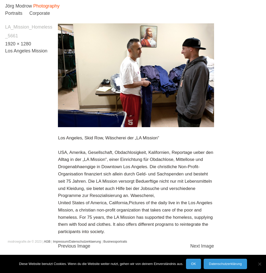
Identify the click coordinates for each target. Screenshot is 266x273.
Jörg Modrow (18, 6)
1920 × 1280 (18, 43)
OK (193, 264)
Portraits (13, 13)
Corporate (39, 13)
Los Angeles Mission (26, 50)
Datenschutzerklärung (225, 264)
